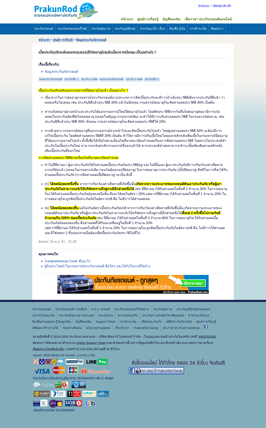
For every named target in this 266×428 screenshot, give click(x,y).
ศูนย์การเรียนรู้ (147, 19)
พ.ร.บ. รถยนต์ (100, 309)
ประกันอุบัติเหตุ (125, 28)
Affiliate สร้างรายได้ (45, 328)
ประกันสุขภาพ (100, 28)
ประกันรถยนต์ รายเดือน (71, 309)
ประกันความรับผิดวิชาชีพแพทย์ (163, 315)
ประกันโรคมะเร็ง (43, 315)
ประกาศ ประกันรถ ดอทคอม (181, 328)
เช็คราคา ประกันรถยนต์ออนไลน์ (208, 19)
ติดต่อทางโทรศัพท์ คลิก (48, 349)
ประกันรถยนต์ (43, 28)
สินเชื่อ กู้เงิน (177, 28)
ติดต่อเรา (217, 28)
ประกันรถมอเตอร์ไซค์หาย (131, 309)
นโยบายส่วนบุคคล (98, 328)
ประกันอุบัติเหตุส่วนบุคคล (193, 309)
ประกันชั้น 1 (71, 79)
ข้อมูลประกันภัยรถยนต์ (91, 40)
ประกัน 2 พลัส (89, 79)
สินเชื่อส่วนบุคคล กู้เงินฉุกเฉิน (51, 321)
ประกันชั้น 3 (152, 79)
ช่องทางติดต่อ (72, 328)
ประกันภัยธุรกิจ (127, 315)
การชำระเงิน (198, 28)
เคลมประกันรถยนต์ (50, 79)
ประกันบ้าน (105, 315)
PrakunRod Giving (146, 328)
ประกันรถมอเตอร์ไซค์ (72, 28)
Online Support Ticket (91, 343)
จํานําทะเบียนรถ (198, 315)
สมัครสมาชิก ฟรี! (222, 5)
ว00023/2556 (207, 336)
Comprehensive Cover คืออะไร (68, 261)
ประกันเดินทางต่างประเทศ (76, 315)
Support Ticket (105, 321)
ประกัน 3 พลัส (134, 79)
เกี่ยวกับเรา (122, 328)
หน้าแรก (127, 19)
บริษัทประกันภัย (151, 321)
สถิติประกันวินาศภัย (179, 321)
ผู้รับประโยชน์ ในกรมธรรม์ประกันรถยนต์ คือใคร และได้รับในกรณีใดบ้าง (97, 266)
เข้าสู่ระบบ (203, 5)
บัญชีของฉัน (171, 19)
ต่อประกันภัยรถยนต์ (111, 79)
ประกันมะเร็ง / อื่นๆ (152, 28)
